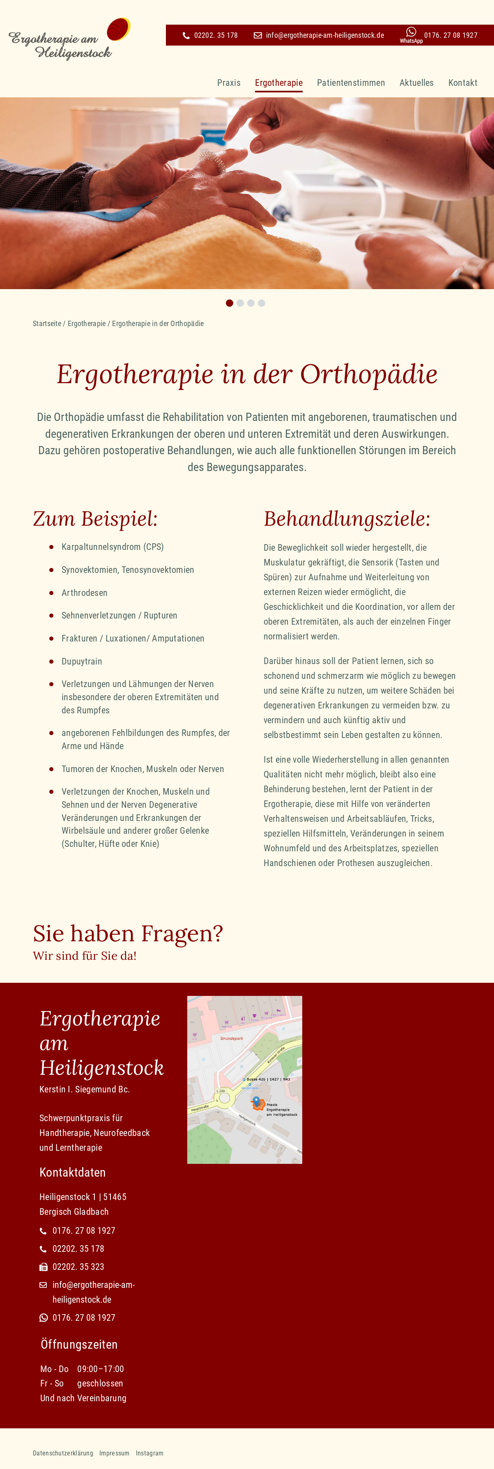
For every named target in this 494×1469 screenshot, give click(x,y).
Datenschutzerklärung (63, 1453)
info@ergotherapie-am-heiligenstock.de (319, 35)
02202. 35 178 (210, 35)
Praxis (229, 83)
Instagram (150, 1453)
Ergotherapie (279, 83)
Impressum (114, 1453)
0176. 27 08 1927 (451, 35)
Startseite (47, 323)
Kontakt (463, 83)
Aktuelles (417, 83)
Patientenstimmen (351, 83)
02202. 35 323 (78, 1267)
